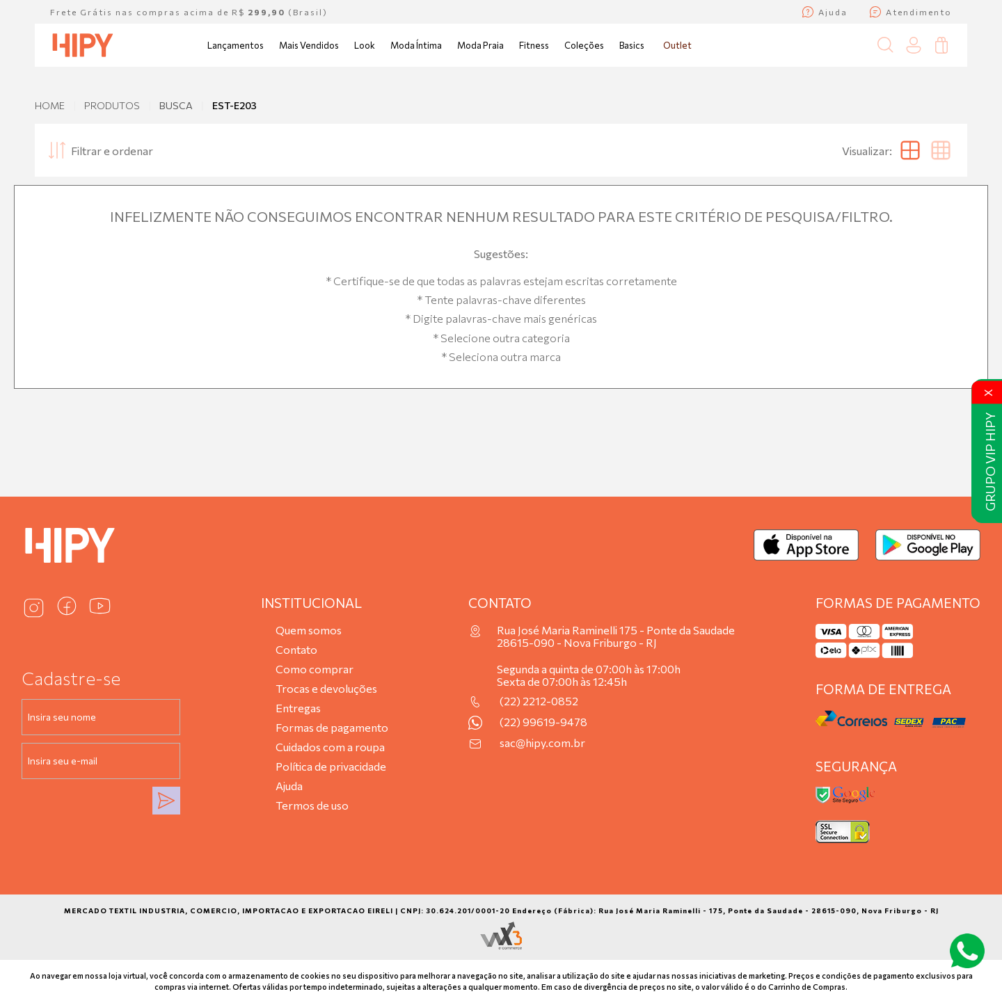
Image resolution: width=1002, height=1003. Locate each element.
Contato (296, 649)
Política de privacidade (331, 766)
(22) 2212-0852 (539, 701)
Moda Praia (480, 45)
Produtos (112, 105)
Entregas (298, 707)
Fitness (534, 45)
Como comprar (314, 668)
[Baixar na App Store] (806, 545)
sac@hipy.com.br (542, 743)
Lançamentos (235, 45)
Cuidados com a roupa (330, 746)
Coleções (584, 45)
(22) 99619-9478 (543, 722)
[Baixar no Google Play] (927, 545)
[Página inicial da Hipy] (83, 45)
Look (364, 45)
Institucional (311, 603)
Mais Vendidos (309, 45)
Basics (631, 45)
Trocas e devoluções (326, 688)
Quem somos (309, 629)
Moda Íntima (416, 45)
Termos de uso (312, 805)
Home (50, 105)
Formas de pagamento (332, 727)
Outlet (677, 45)
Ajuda (289, 785)
